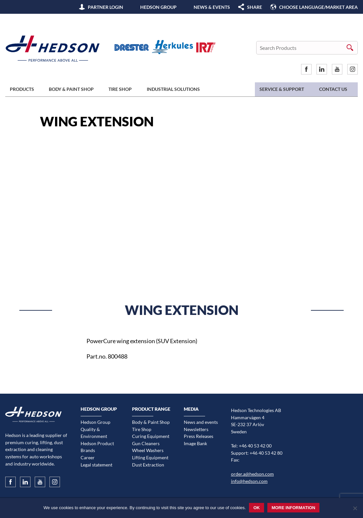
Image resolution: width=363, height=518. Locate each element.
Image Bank (195, 443)
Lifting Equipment (150, 457)
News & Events (212, 7)
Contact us (333, 89)
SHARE (254, 7)
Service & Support (281, 89)
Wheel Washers (147, 450)
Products (22, 89)
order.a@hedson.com (252, 474)
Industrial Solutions (173, 89)
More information (293, 507)
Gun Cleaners (146, 443)
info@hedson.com (249, 481)
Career (88, 457)
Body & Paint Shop (71, 89)
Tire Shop (120, 89)
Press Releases (198, 436)
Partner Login (105, 7)
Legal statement (96, 464)
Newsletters (196, 429)
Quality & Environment (94, 432)
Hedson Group (158, 7)
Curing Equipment (150, 436)
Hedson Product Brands (97, 447)
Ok (256, 507)
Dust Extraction (148, 464)
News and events (201, 422)
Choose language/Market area (318, 7)
